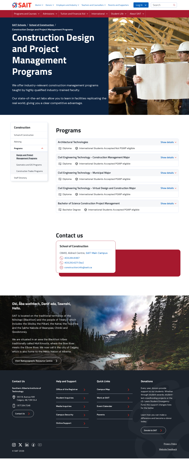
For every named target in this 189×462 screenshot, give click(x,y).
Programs (18, 148)
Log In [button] (139, 5)
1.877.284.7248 (23, 405)
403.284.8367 (72, 257)
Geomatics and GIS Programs (29, 164)
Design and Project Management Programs (26, 156)
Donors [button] (49, 5)
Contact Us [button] (23, 414)
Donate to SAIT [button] (153, 430)
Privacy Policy (170, 443)
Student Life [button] (117, 13)
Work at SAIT (113, 398)
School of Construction (24, 134)
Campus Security (71, 415)
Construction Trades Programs (29, 171)
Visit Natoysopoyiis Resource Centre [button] (36, 361)
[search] (174, 5)
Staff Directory (20, 177)
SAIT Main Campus (97, 253)
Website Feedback (168, 449)
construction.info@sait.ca (78, 267)
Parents (113, 415)
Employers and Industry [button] (66, 5)
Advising (17, 141)
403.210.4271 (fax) (74, 262)
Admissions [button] (48, 13)
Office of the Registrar (71, 390)
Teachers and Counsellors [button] (93, 5)
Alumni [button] (38, 5)
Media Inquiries (71, 406)
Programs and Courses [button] (25, 13)
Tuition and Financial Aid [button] (73, 13)
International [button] (98, 13)
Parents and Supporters (118, 5)
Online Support (71, 423)
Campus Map (113, 390)
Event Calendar (113, 406)
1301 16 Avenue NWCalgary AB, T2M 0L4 (27, 398)
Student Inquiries (71, 398)
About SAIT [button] (135, 13)
